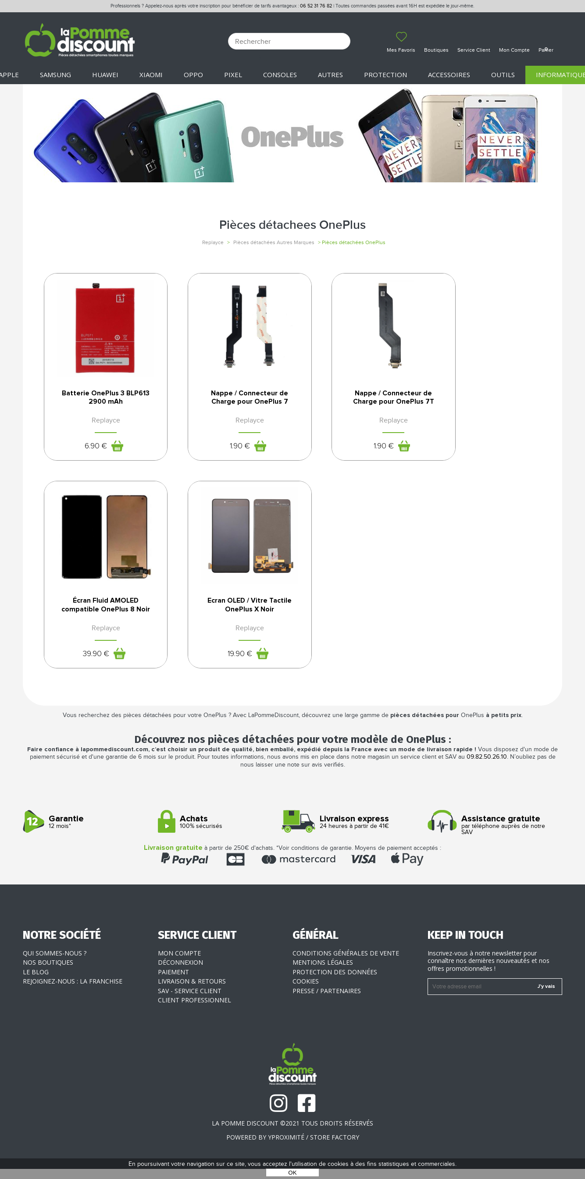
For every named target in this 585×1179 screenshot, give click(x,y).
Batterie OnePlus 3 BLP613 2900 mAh (98, 397)
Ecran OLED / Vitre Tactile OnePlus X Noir (98, 613)
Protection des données (334, 982)
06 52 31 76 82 (316, 6)
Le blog (36, 982)
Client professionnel (194, 1010)
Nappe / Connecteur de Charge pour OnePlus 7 (228, 397)
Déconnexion (180, 972)
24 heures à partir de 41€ (356, 832)
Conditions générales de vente (345, 963)
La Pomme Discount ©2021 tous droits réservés (292, 1133)
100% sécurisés (222, 832)
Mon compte (179, 963)
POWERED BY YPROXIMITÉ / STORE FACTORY (292, 1147)
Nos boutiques (48, 972)
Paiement (173, 982)
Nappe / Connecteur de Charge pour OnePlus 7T (357, 397)
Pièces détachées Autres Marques (273, 242)
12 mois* (87, 832)
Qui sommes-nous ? (54, 963)
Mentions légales (322, 972)
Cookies (305, 991)
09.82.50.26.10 (487, 767)
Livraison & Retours (192, 991)
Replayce (213, 242)
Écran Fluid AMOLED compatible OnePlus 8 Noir (487, 400)
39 (476, 453)
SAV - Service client (189, 1001)
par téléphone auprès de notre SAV (492, 835)
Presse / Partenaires (326, 1001)
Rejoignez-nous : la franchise (72, 991)
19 (88, 662)
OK (292, 1172)
